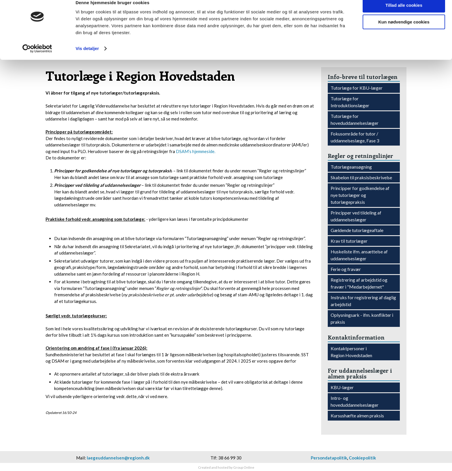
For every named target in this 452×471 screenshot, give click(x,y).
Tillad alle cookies (403, 14)
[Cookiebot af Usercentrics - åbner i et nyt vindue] (37, 57)
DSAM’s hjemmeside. (195, 151)
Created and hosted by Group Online (226, 467)
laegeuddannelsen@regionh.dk (118, 457)
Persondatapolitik (329, 457)
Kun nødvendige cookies (404, 31)
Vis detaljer (87, 57)
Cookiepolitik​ (362, 457)
